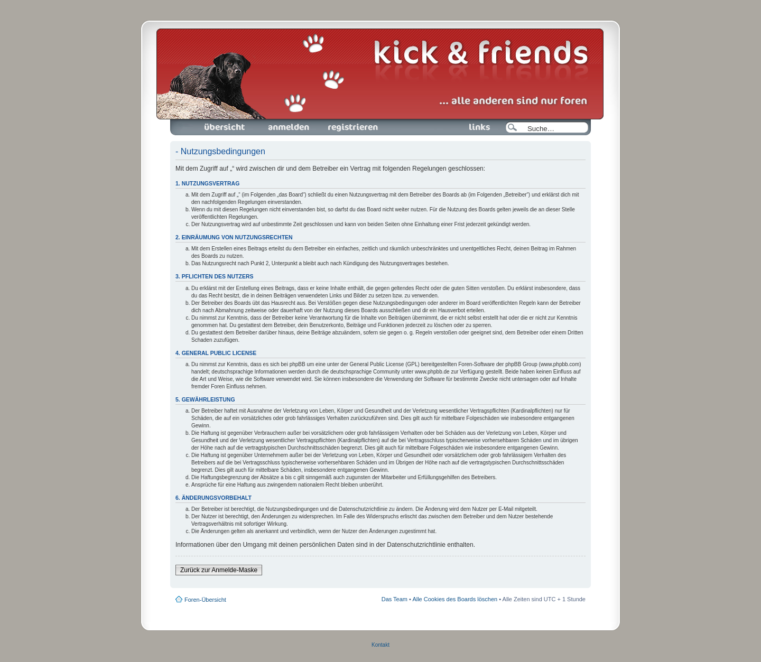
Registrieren (352, 127)
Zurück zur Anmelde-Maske (218, 570)
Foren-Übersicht (225, 127)
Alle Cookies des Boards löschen (454, 599)
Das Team (394, 599)
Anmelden (288, 127)
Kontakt (380, 645)
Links (475, 127)
